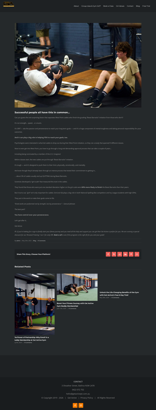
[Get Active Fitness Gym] (78, 65)
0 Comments (42, 240)
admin (18, 240)
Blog (34, 240)
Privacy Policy (86, 397)
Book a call (58, 235)
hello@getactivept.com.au (78, 393)
